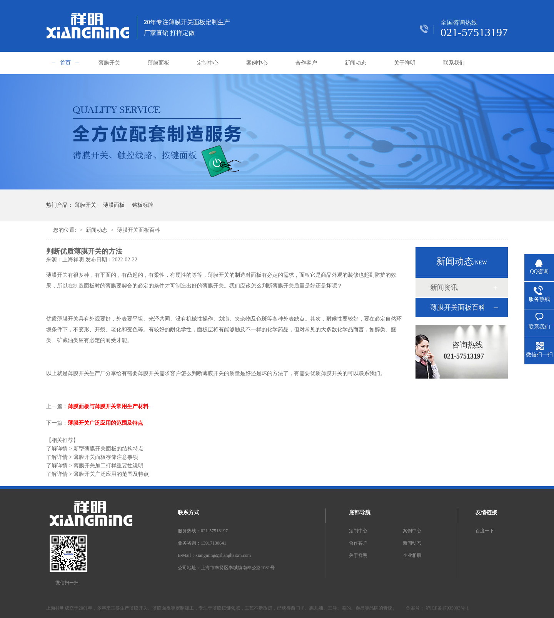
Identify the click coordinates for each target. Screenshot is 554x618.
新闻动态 (355, 63)
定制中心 (208, 63)
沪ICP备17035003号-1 (446, 608)
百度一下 (485, 530)
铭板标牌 (143, 205)
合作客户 (306, 63)
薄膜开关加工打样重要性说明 (95, 465)
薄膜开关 (109, 63)
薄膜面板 (158, 63)
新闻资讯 (444, 287)
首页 (65, 63)
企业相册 (412, 555)
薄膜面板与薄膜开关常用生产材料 (108, 406)
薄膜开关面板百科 (138, 230)
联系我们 (454, 63)
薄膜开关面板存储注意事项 (92, 457)
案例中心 (257, 63)
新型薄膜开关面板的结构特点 (95, 449)
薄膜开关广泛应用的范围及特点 (105, 423)
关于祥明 (405, 63)
